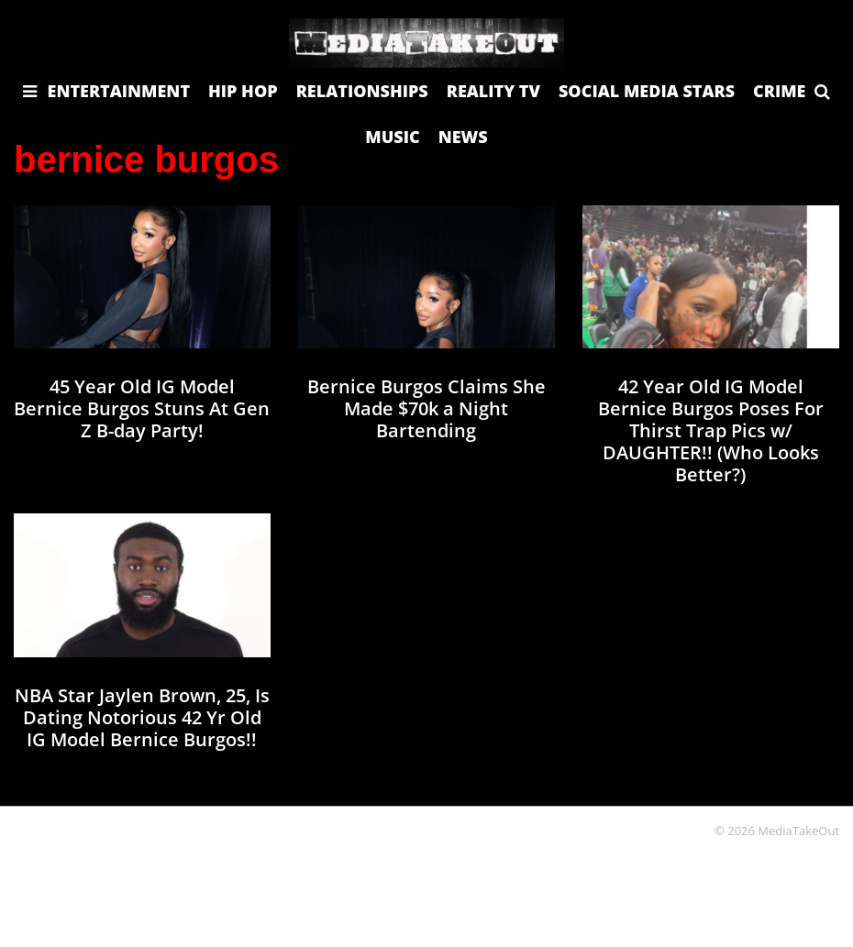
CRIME (779, 91)
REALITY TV (493, 91)
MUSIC (392, 137)
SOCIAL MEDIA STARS (647, 91)
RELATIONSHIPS (362, 91)
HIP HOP (243, 91)
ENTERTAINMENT (119, 91)
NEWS (463, 137)
